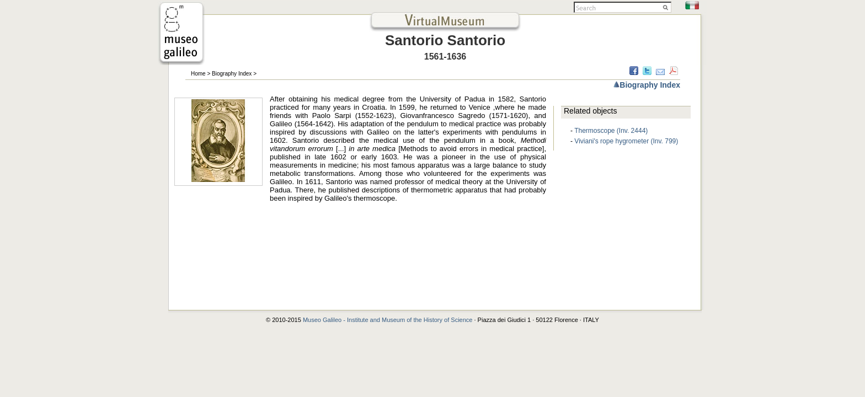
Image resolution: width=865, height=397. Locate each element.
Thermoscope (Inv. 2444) (611, 131)
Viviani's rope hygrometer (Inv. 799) (626, 141)
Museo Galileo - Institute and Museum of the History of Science (388, 319)
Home (198, 74)
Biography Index (232, 74)
